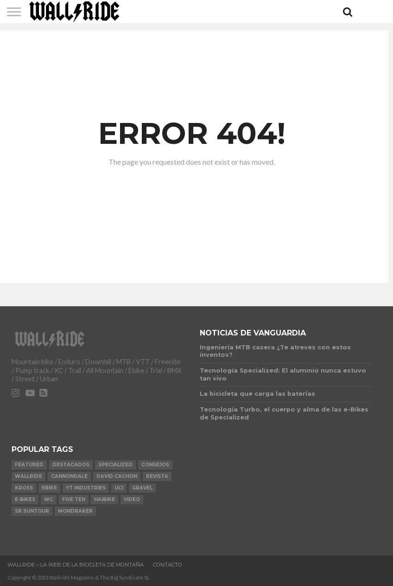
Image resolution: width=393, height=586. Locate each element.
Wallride (28, 476)
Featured (29, 465)
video (132, 499)
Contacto (167, 564)
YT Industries (86, 488)
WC (48, 499)
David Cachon (116, 476)
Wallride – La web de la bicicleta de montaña (75, 564)
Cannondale (69, 476)
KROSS (24, 488)
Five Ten (73, 499)
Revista (157, 476)
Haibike (104, 499)
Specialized (115, 465)
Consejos (155, 465)
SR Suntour (32, 511)
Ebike (49, 488)
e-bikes (25, 499)
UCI (118, 488)
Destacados (70, 465)
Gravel (142, 488)
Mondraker (75, 511)
